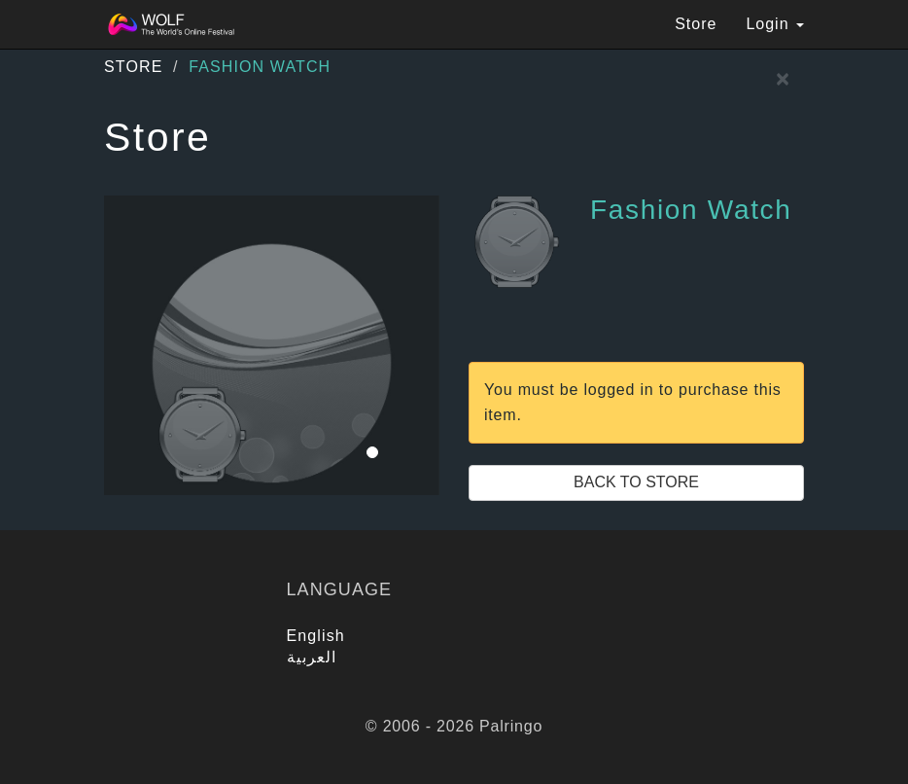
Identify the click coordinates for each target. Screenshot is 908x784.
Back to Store (636, 482)
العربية (312, 657)
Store (695, 24)
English (316, 635)
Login (775, 24)
